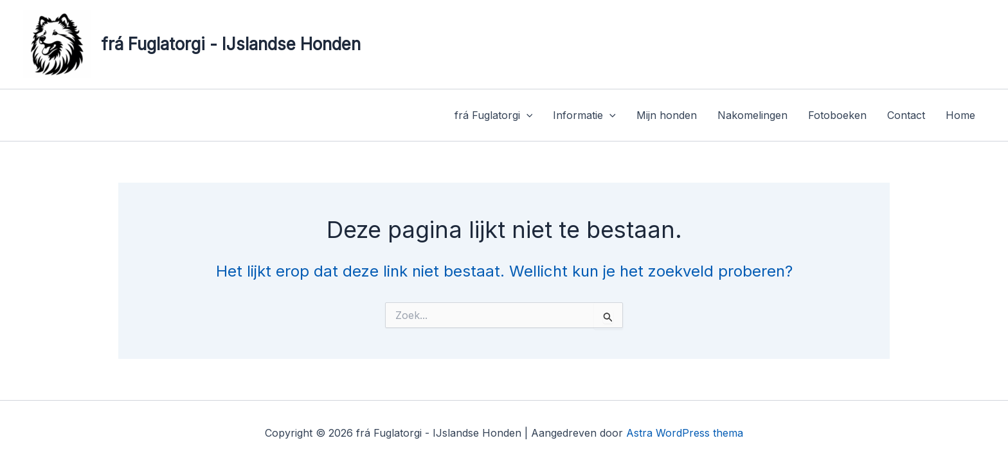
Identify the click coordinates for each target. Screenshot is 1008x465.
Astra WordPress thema (684, 432)
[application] (526, 115)
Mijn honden (666, 115)
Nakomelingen (752, 115)
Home (960, 115)
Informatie (584, 115)
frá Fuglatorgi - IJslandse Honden (231, 44)
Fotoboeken (837, 115)
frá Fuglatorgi (494, 115)
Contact (906, 115)
